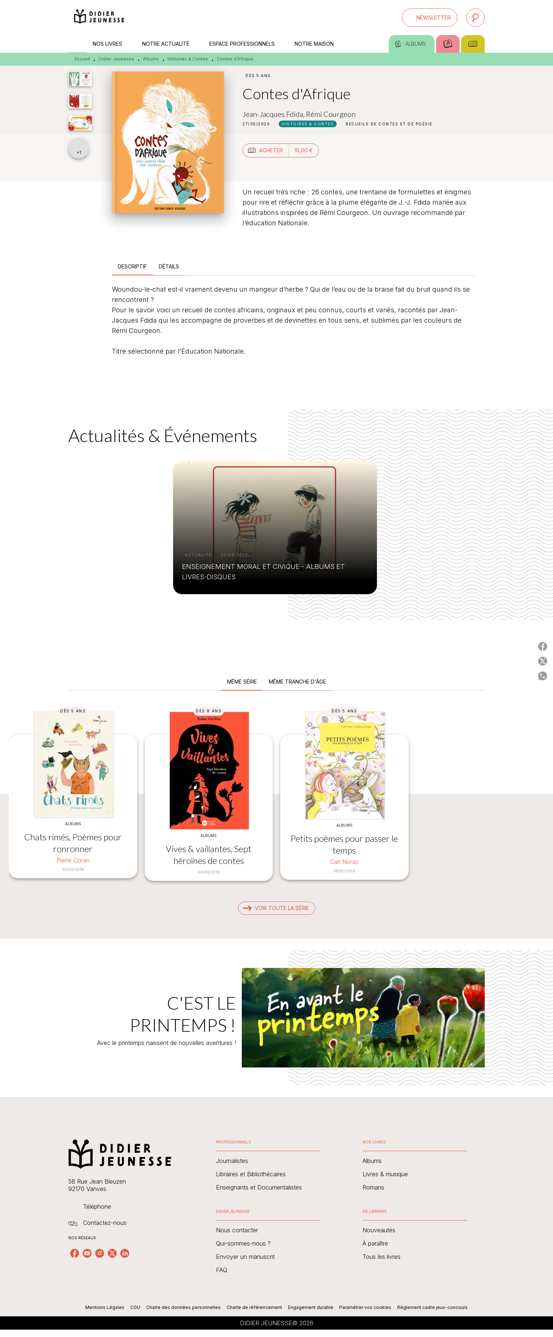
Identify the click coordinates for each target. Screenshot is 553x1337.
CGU (135, 1307)
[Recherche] (475, 17)
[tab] (77, 44)
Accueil (82, 59)
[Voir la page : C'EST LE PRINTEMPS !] (276, 1008)
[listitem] (74, 1253)
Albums (151, 59)
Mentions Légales (104, 1307)
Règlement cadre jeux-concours (432, 1307)
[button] (429, 17)
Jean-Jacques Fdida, (274, 114)
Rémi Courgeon (331, 114)
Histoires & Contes (188, 59)
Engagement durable (310, 1307)
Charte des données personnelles (183, 1307)
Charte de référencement (254, 1307)
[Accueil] (99, 17)
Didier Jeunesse (116, 59)
